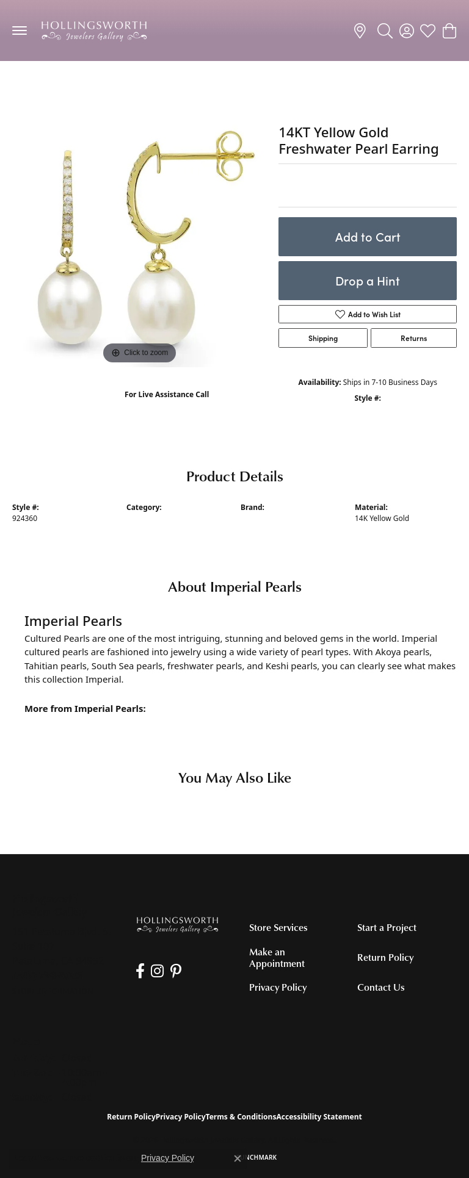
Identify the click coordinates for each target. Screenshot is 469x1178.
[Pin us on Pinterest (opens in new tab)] (174, 971)
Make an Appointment (277, 957)
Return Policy (385, 957)
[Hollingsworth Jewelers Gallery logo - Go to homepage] (94, 30)
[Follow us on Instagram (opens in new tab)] (156, 971)
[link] (361, 30)
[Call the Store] (47, 975)
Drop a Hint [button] (367, 280)
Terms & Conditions (241, 1117)
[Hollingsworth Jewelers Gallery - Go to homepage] (177, 924)
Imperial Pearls (267, 518)
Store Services (278, 927)
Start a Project (386, 927)
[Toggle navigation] (19, 30)
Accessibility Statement (319, 1117)
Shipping (323, 338)
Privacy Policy (278, 987)
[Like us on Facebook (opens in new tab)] (139, 971)
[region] (139, 240)
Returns (414, 338)
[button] (385, 30)
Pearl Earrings (46, 85)
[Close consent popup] (237, 1158)
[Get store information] (52, 991)
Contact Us (381, 987)
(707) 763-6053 (167, 407)
